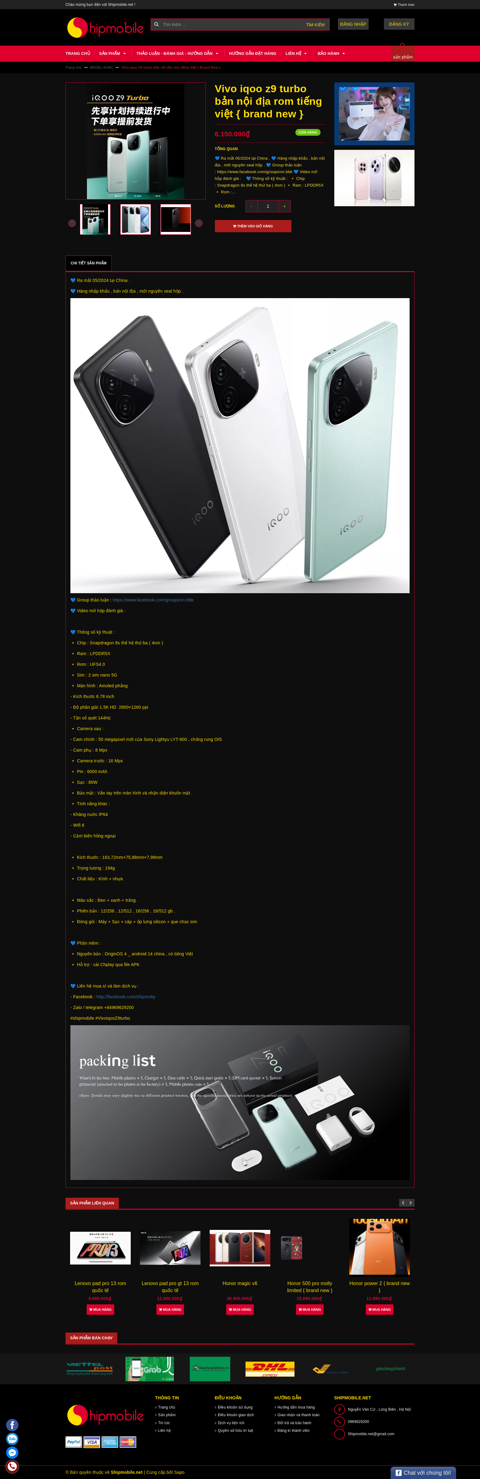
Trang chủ (78, 53)
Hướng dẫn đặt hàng (252, 53)
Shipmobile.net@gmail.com (371, 1434)
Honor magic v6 (240, 1283)
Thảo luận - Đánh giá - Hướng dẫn (178, 54)
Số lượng (225, 206)
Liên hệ (297, 54)
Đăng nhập (353, 24)
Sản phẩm (113, 54)
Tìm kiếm (315, 24)
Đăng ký (399, 24)
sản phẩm (403, 57)
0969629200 (358, 1422)
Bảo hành (332, 54)
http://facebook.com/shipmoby (126, 996)
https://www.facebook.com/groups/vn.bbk (153, 599)
